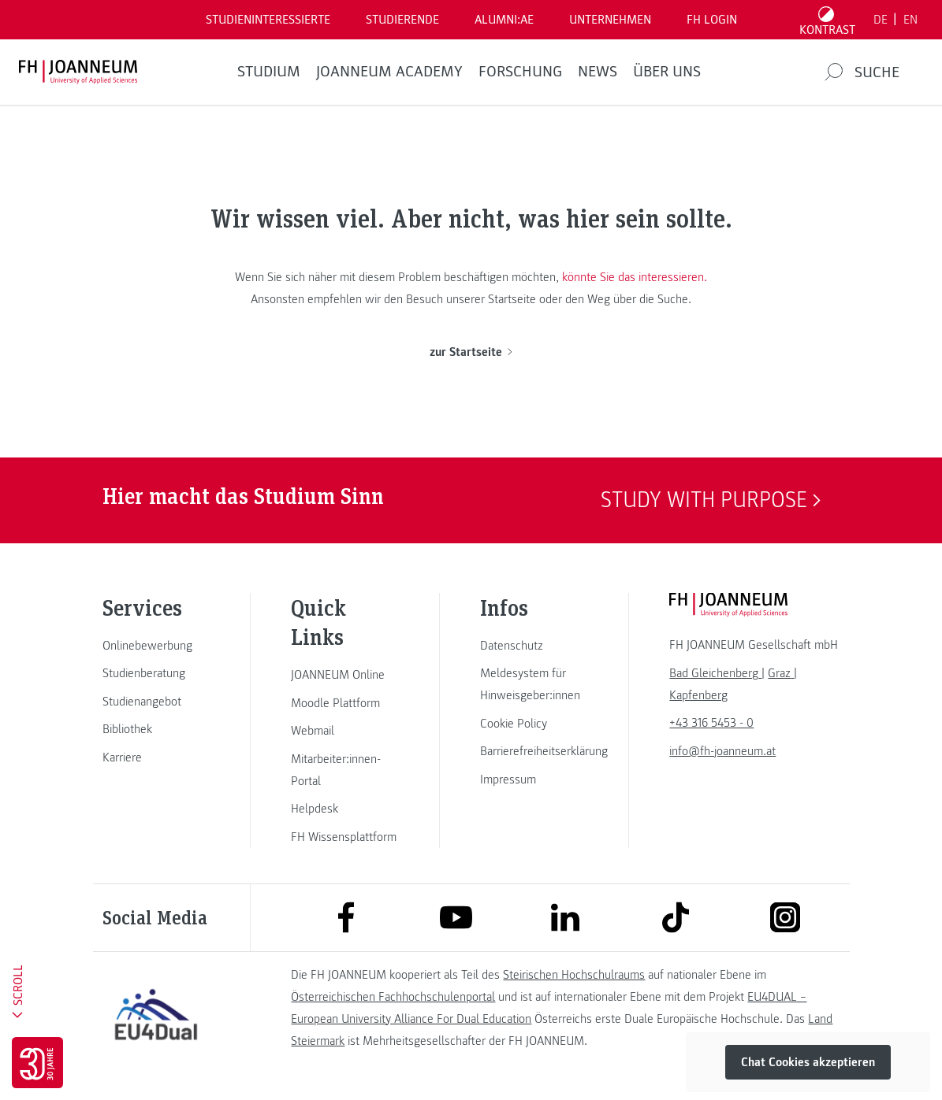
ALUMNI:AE (504, 20)
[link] (156, 646)
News (597, 71)
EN (910, 20)
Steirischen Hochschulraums (574, 975)
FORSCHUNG (520, 71)
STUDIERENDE (402, 20)
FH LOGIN (712, 20)
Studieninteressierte (268, 20)
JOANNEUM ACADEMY (389, 71)
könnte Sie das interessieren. (634, 277)
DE (880, 20)
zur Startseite (471, 352)
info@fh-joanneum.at (722, 751)
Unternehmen (610, 20)
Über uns (667, 71)
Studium (268, 71)
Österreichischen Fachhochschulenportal (393, 997)
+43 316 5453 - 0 (711, 723)
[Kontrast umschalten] (828, 19)
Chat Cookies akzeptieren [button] (808, 1062)
